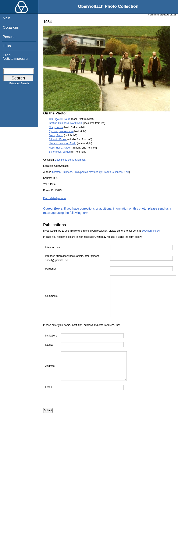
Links (7, 46)
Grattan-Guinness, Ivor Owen (65, 123)
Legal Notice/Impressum (16, 56)
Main (6, 18)
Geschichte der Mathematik (69, 159)
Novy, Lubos (56, 127)
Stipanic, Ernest (58, 139)
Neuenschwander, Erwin (62, 143)
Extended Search (19, 84)
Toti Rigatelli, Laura (59, 119)
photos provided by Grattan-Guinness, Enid (104, 172)
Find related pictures (54, 198)
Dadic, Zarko (56, 135)
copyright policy (150, 230)
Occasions (11, 27)
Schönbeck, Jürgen (60, 151)
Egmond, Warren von (61, 131)
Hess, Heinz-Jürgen (60, 147)
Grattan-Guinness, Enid (65, 172)
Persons (9, 37)
